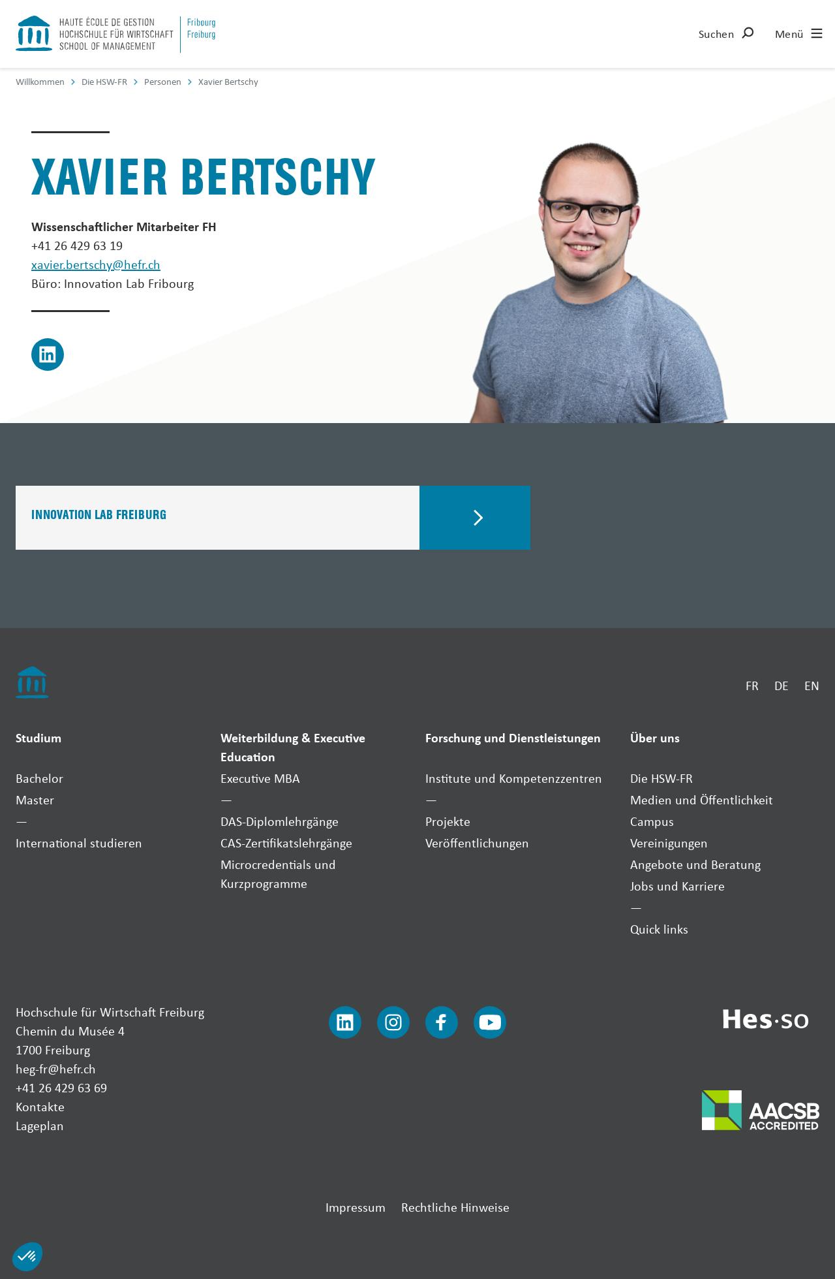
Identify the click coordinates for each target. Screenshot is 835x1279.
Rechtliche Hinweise (455, 1207)
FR (752, 685)
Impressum (356, 1207)
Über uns (655, 737)
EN (811, 685)
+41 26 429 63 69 (61, 1087)
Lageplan (40, 1125)
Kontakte (40, 1106)
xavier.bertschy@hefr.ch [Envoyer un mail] (95, 264)
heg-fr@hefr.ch (56, 1068)
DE (781, 685)
